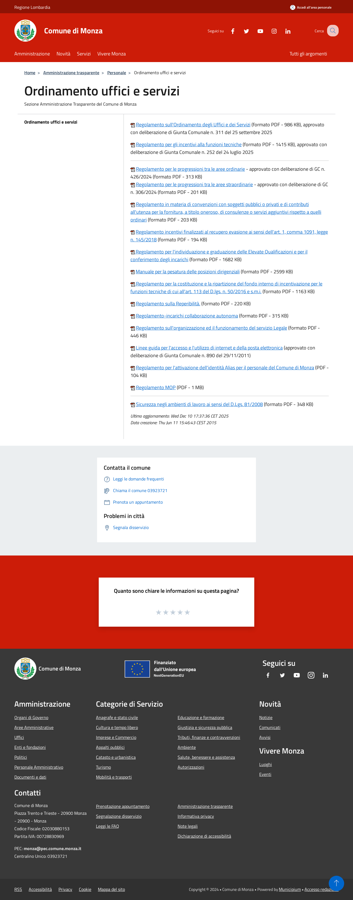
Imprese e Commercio (116, 737)
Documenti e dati (30, 777)
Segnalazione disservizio (118, 816)
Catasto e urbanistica (116, 757)
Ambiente (187, 747)
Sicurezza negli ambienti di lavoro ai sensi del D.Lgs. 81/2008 (199, 404)
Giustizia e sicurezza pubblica (205, 727)
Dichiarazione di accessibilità (204, 836)
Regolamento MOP (156, 387)
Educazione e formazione (201, 717)
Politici (20, 757)
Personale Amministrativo (38, 767)
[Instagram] (269, 30)
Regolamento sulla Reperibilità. (168, 303)
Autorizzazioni (191, 767)
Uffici (19, 737)
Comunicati (269, 727)
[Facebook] (227, 30)
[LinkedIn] (282, 30)
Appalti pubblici (110, 747)
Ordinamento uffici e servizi (50, 122)
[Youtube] (255, 30)
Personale (116, 72)
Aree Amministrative (34, 727)
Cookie (85, 889)
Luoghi (265, 764)
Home (29, 72)
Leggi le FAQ (107, 826)
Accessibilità (40, 889)
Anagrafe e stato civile (117, 717)
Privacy (65, 889)
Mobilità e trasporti (114, 777)
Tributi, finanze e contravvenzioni (209, 737)
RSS (18, 889)
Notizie (265, 717)
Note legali (188, 826)
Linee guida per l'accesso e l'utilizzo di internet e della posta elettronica (209, 347)
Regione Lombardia (32, 7)
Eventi (265, 774)
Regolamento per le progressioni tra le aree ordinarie (190, 169)
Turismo (103, 767)
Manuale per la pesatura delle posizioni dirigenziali (188, 271)
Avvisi (265, 737)
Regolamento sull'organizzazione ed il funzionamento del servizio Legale (211, 328)
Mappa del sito (111, 889)
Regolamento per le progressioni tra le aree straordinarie (194, 184)
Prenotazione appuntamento (122, 806)
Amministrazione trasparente (71, 72)
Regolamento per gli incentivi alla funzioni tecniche (189, 144)
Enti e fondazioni (30, 747)
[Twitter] (241, 30)
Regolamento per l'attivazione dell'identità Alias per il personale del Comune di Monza (225, 367)
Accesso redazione (321, 889)
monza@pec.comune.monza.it (52, 848)
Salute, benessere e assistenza (206, 757)
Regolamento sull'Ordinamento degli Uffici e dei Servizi (193, 124)
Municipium (290, 889)
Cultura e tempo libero (117, 727)
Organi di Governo (31, 717)
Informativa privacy (196, 816)
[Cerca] (332, 30)
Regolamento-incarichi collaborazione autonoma (187, 315)
